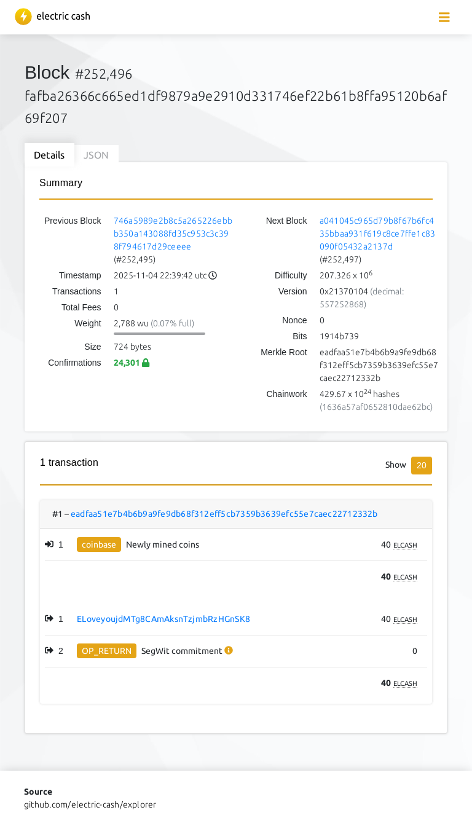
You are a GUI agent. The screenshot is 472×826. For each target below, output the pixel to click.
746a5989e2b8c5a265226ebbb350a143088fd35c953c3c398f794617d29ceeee (173, 233)
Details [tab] (49, 154)
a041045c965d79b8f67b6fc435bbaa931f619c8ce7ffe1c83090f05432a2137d (378, 233)
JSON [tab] (96, 154)
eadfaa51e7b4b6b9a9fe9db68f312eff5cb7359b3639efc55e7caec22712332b (224, 514)
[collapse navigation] (444, 17)
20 (422, 465)
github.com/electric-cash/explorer (90, 804)
